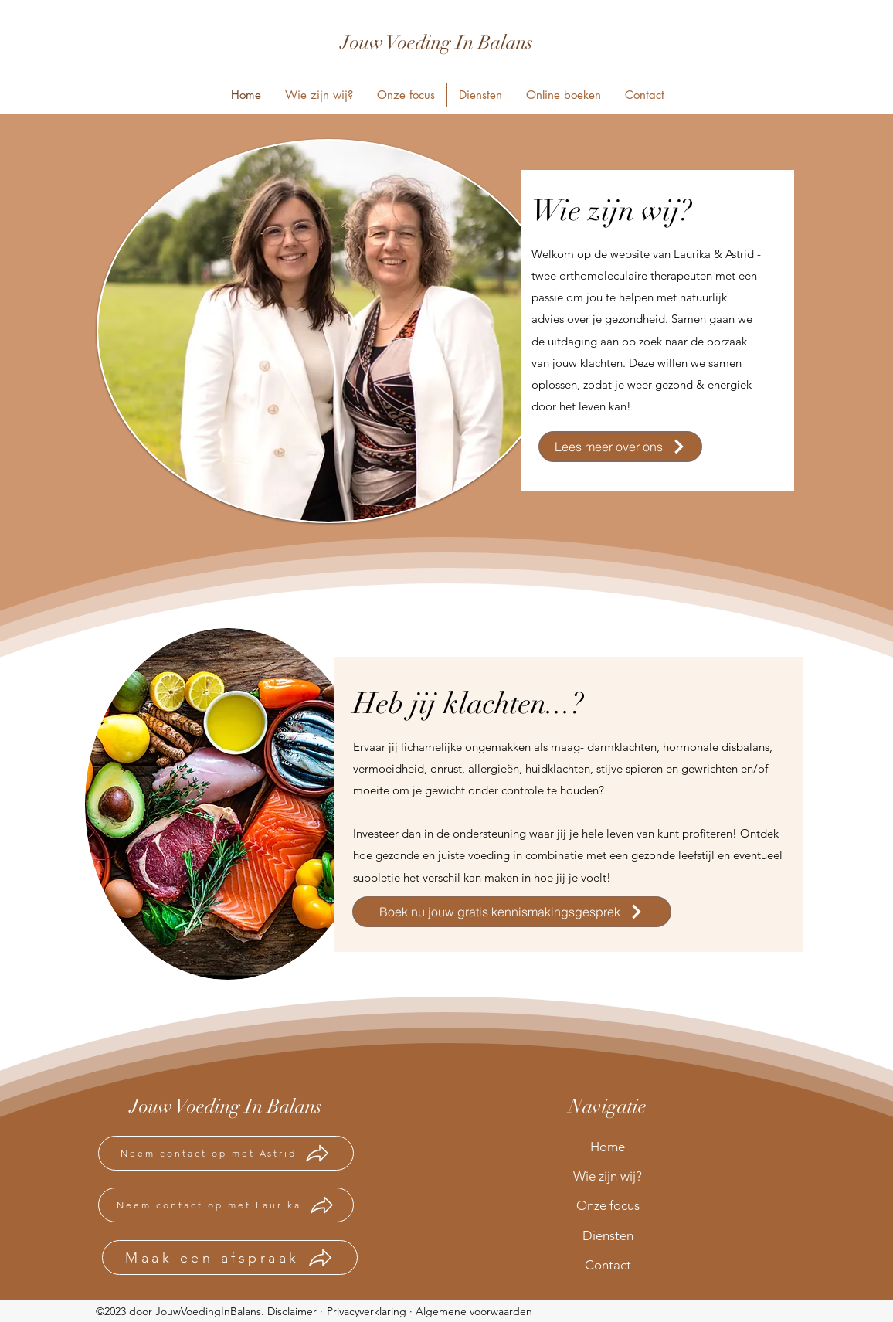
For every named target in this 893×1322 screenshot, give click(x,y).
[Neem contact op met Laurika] (226, 1205)
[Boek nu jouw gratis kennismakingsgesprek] (511, 911)
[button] (563, 95)
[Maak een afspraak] (230, 1257)
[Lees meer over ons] (620, 446)
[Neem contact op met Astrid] (226, 1153)
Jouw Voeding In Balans (437, 42)
